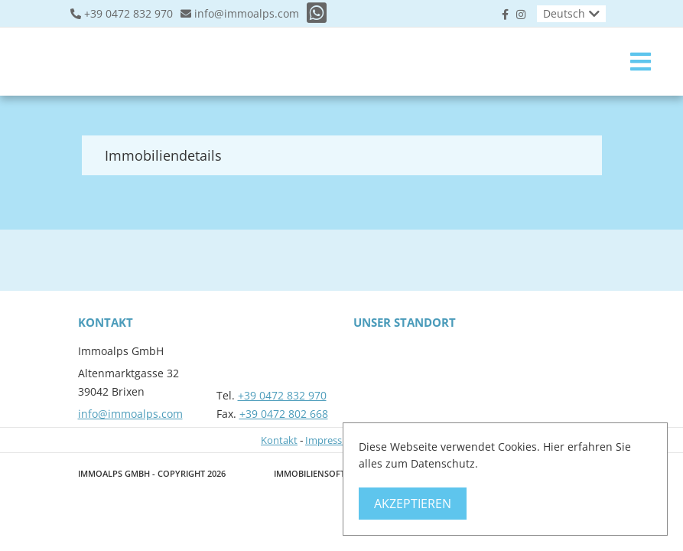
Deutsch (564, 13)
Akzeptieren (412, 503)
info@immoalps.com (246, 13)
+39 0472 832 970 (128, 13)
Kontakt (279, 440)
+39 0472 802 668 (283, 413)
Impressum (331, 440)
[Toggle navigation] (640, 62)
